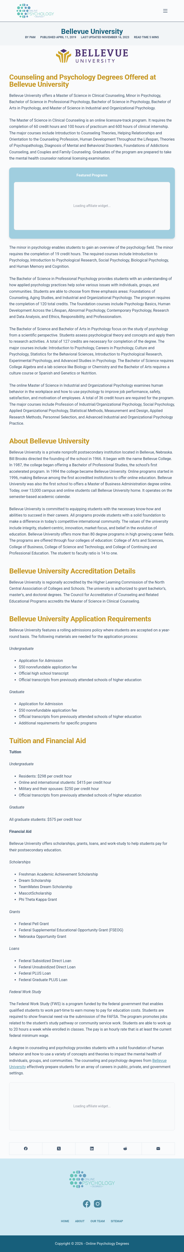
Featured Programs (91, 175)
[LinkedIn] (92, 1149)
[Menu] (165, 11)
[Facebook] (25, 1149)
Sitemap (117, 1221)
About (80, 1221)
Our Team (98, 1221)
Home (65, 1221)
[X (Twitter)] (58, 1149)
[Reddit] (125, 1149)
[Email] (158, 1149)
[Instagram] (97, 1204)
